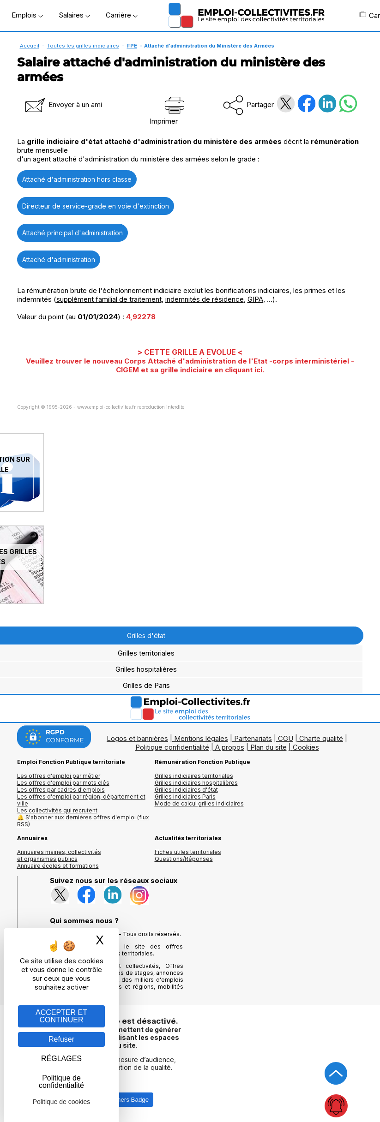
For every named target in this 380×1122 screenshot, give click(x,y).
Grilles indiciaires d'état (186, 789)
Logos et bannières (137, 738)
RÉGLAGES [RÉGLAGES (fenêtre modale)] (61, 1058)
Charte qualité (321, 738)
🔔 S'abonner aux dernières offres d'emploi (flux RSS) (83, 821)
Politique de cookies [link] (61, 1101)
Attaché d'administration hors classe (77, 179)
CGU (285, 738)
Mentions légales (201, 738)
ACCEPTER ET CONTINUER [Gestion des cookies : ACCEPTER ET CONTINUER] (61, 1016)
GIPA (255, 299)
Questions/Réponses (184, 858)
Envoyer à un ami (63, 104)
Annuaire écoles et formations (58, 865)
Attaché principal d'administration (72, 233)
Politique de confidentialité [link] (61, 1081)
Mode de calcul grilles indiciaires (199, 803)
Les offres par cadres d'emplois (61, 789)
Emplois (27, 15)
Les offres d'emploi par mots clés (63, 782)
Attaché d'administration (58, 259)
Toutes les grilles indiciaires (83, 45)
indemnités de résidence (204, 299)
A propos (229, 747)
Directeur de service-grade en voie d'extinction (95, 206)
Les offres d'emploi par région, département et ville (81, 800)
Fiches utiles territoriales (188, 851)
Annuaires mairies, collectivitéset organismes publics (59, 855)
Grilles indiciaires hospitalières (196, 782)
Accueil (29, 45)
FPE (132, 45)
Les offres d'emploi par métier (58, 775)
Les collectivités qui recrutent (57, 810)
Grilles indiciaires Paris (185, 796)
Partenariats (253, 738)
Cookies (306, 747)
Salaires (74, 15)
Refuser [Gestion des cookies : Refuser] (61, 1039)
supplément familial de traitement (109, 299)
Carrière (122, 15)
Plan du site (268, 747)
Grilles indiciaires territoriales (194, 775)
